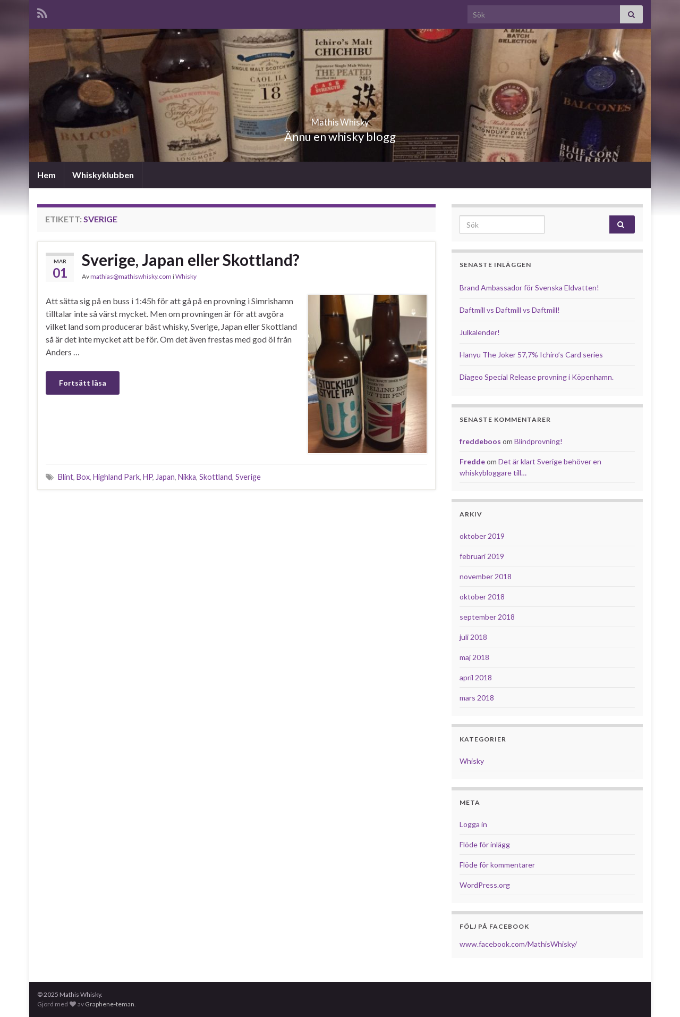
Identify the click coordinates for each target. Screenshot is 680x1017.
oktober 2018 (482, 596)
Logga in (473, 824)
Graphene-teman (109, 1004)
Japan (165, 476)
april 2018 (476, 677)
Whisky (186, 276)
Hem (46, 175)
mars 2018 (477, 697)
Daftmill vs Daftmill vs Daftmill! (510, 309)
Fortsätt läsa (82, 382)
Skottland (215, 476)
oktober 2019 (482, 535)
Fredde (472, 461)
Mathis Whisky (340, 119)
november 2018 (486, 576)
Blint (65, 476)
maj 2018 (474, 657)
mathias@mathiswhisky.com (131, 276)
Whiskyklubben (103, 175)
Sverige (248, 476)
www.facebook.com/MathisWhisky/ (518, 943)
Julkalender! (480, 332)
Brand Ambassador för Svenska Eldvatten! (529, 287)
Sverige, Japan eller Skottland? (191, 259)
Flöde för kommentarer (497, 864)
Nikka (187, 476)
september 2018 (487, 616)
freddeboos (480, 441)
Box (83, 476)
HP (147, 476)
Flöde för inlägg (485, 844)
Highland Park (116, 476)
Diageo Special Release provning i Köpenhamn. (537, 376)
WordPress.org (485, 884)
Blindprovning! (538, 441)
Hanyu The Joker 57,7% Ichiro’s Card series (531, 354)
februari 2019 (482, 556)
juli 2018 (473, 636)
